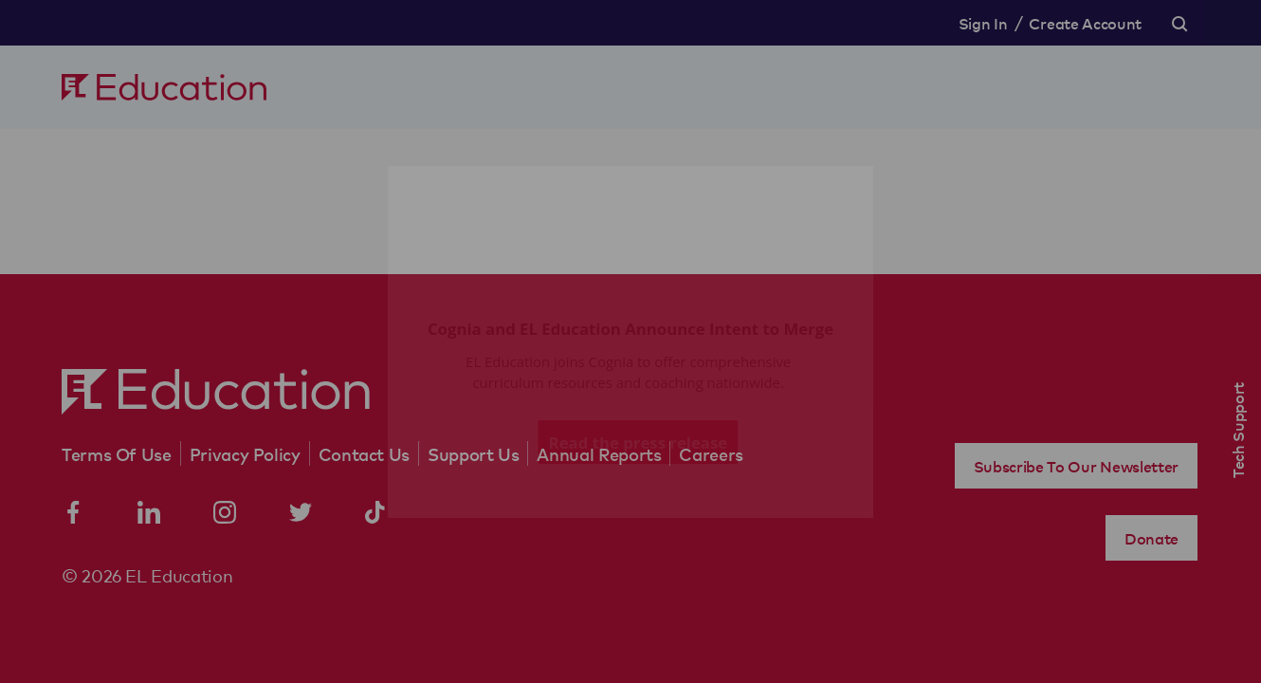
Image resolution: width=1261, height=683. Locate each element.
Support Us (473, 453)
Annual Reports (599, 453)
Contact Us (364, 453)
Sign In (983, 22)
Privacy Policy (245, 453)
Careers (710, 453)
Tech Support (1237, 430)
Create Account (1085, 22)
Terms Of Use (117, 453)
